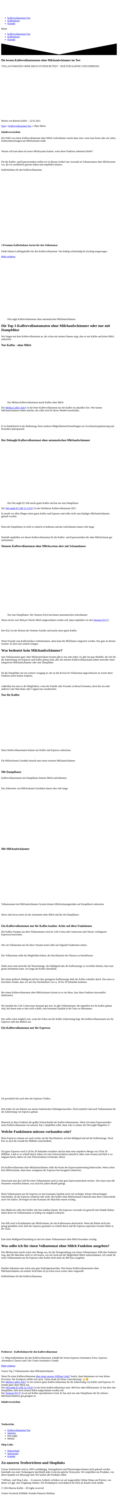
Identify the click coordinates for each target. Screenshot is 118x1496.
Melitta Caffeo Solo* (16, 407)
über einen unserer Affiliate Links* (53, 1376)
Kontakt (11, 23)
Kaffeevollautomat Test (18, 18)
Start (3, 126)
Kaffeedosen (13, 20)
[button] (59, 28)
